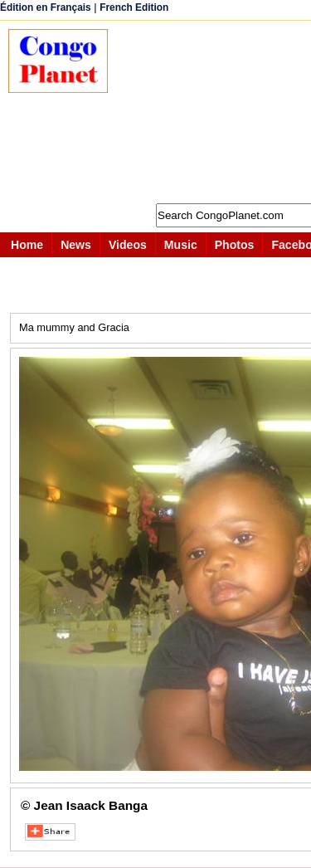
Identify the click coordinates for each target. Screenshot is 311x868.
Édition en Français (45, 7)
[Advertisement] (217, 112)
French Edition (134, 7)
